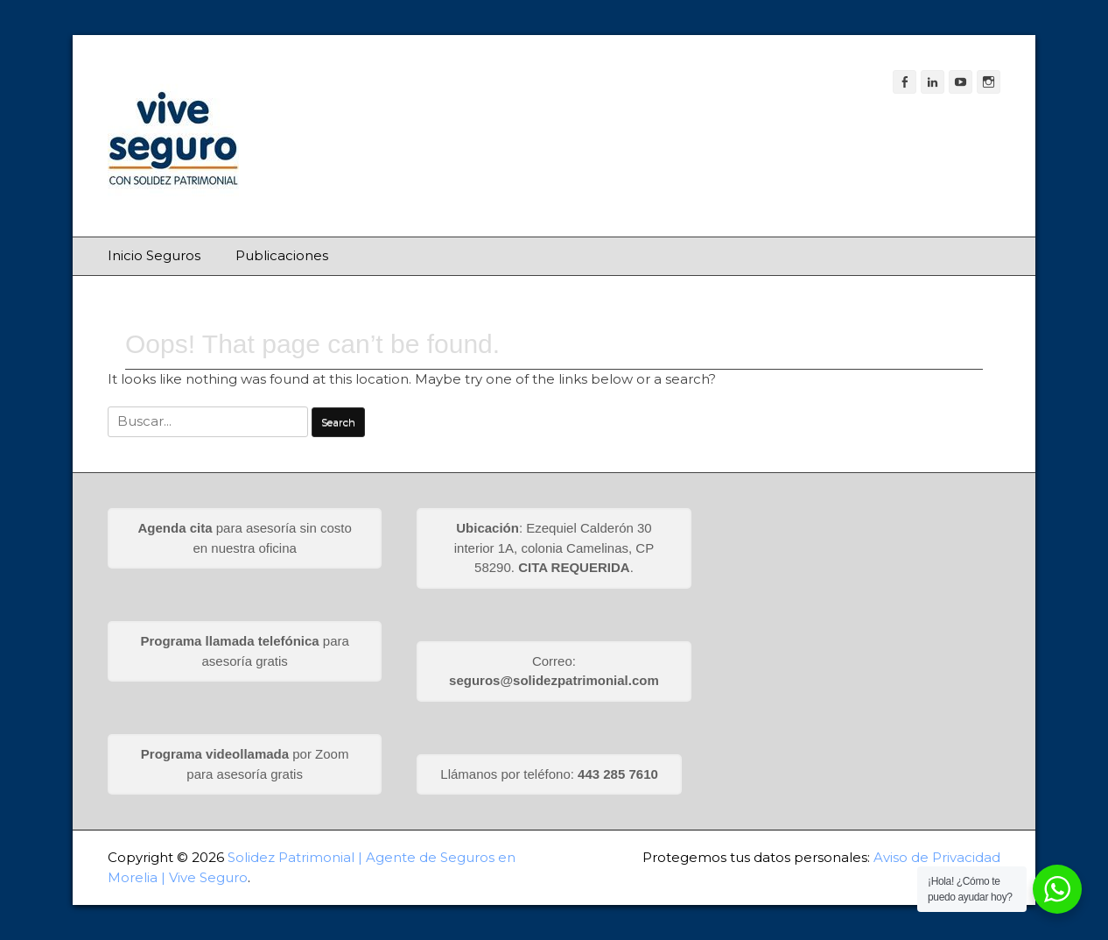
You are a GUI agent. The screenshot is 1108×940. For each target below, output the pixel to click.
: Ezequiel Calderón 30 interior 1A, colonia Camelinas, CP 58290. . (554, 547)
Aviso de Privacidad (936, 857)
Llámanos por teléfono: (549, 774)
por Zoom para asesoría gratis (245, 763)
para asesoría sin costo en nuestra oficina (245, 537)
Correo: (554, 671)
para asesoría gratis (244, 650)
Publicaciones (281, 255)
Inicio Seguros (154, 255)
